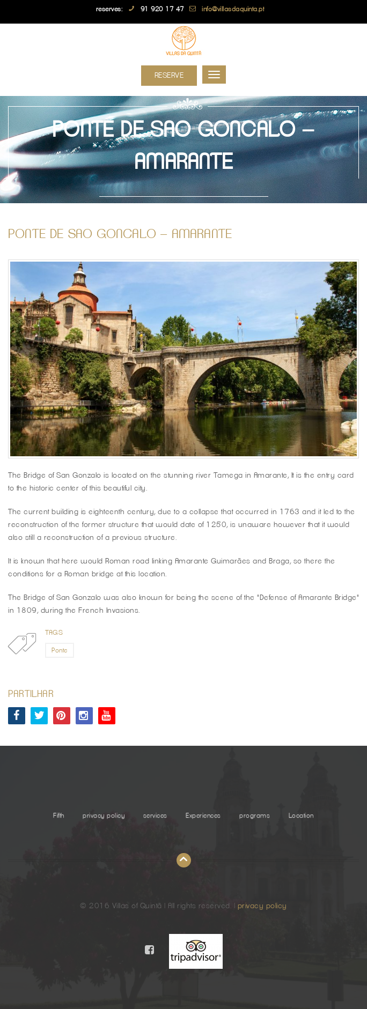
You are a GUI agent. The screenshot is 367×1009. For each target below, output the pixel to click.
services (155, 815)
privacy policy (103, 815)
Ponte (60, 650)
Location (301, 815)
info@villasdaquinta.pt (233, 9)
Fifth (58, 815)
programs (254, 815)
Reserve (169, 75)
